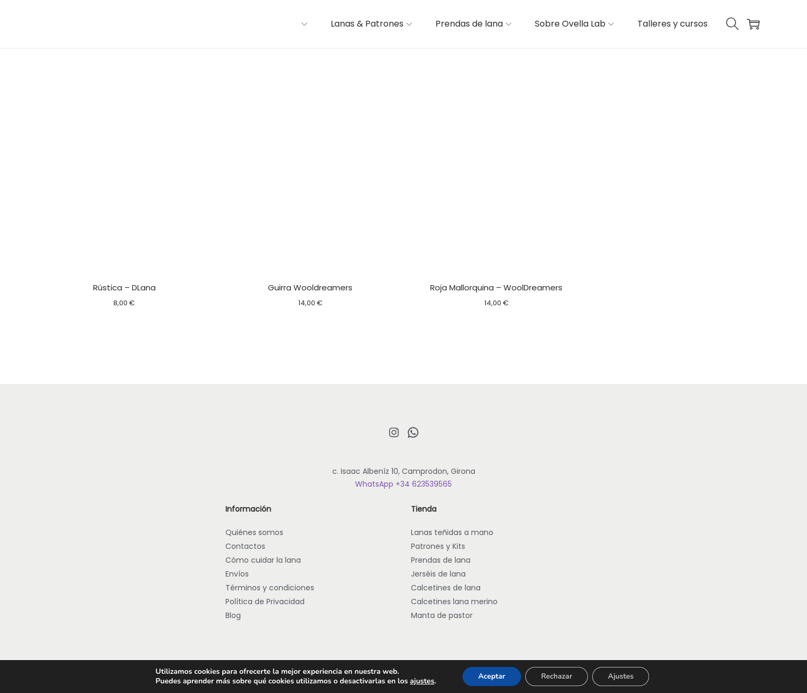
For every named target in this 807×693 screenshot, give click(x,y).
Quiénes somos (254, 532)
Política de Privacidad (265, 601)
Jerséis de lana (438, 574)
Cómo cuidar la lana (263, 560)
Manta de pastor (442, 615)
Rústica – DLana (124, 287)
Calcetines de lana (446, 587)
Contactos (245, 546)
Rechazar (556, 676)
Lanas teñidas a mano (452, 532)
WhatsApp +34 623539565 (403, 484)
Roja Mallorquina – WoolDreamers (496, 287)
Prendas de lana (440, 560)
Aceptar (491, 676)
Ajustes (622, 676)
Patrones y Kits (438, 546)
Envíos (237, 574)
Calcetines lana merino (454, 601)
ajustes (421, 681)
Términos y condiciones (269, 587)
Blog (233, 615)
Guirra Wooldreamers (310, 287)
